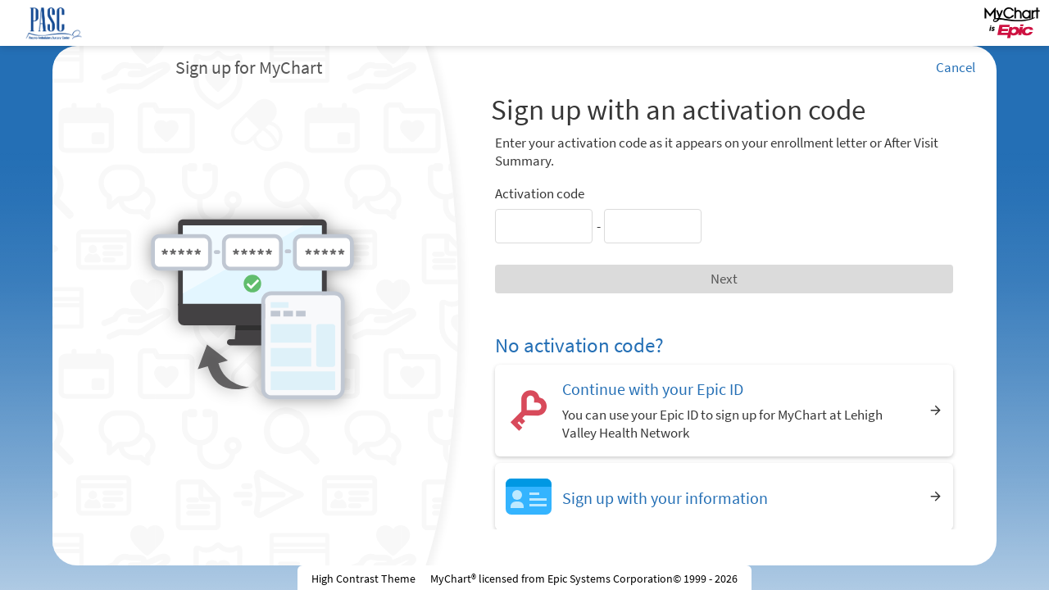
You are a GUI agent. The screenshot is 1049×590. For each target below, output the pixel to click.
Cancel (955, 67)
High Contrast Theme (363, 578)
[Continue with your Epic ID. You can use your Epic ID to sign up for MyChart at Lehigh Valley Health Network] (724, 410)
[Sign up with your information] (724, 496)
